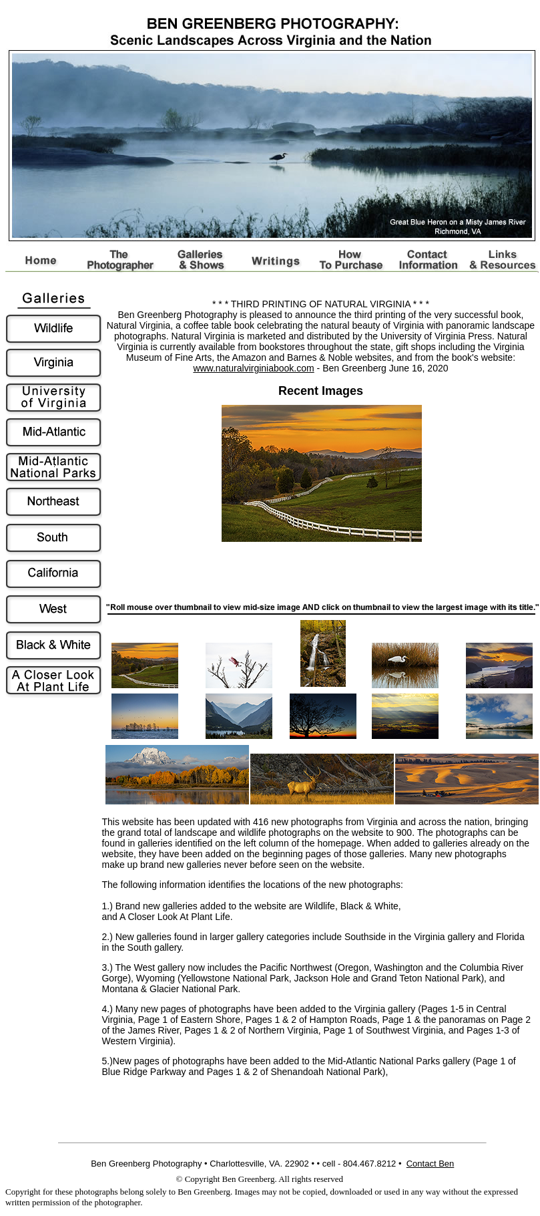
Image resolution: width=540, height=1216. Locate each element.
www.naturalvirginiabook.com (253, 368)
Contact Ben (431, 1164)
